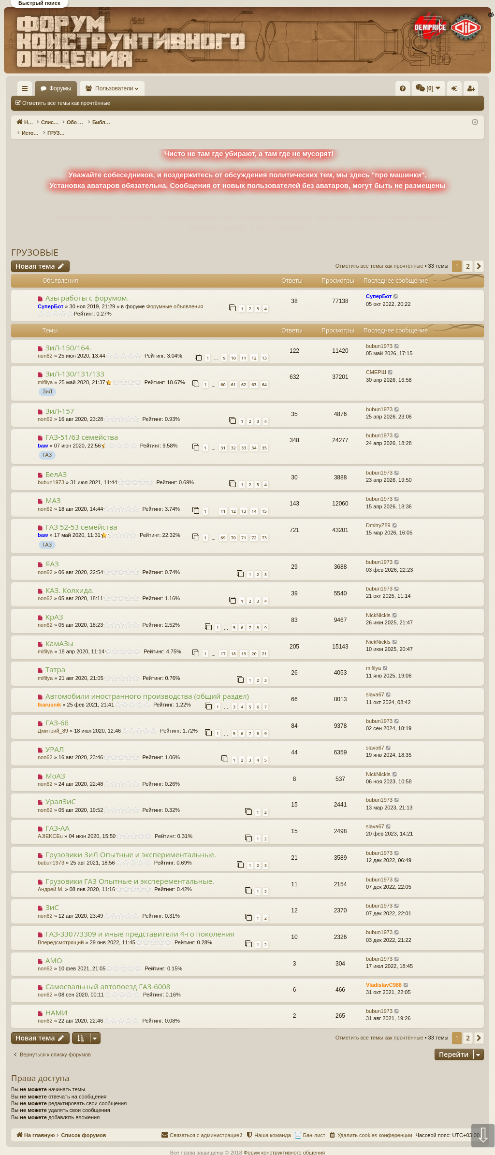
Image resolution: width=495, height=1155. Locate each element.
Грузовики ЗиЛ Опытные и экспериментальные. (130, 844)
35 (264, 437)
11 (243, 348)
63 (253, 374)
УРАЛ (54, 739)
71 (243, 527)
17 (222, 643)
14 (253, 501)
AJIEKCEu (50, 826)
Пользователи (142, 88)
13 (264, 348)
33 (243, 437)
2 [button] (468, 255)
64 (264, 374)
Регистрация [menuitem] (403, 90)
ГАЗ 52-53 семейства (81, 516)
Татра (55, 659)
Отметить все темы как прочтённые (66, 103)
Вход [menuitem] (387, 90)
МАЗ (53, 490)
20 (253, 643)
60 (222, 374)
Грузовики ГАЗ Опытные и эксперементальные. (129, 871)
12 (253, 348)
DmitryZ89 (378, 515)
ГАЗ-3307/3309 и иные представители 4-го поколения (139, 923)
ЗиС (52, 897)
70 (233, 527)
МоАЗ (55, 765)
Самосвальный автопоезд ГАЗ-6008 (108, 976)
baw (43, 435)
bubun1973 (379, 336)
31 (222, 437)
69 (222, 527)
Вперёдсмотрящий (61, 932)
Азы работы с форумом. (87, 287)
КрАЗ (54, 606)
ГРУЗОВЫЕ (34, 242)
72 (253, 527)
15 (264, 501)
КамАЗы (59, 633)
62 (243, 374)
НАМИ (56, 1002)
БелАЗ (56, 464)
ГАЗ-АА (57, 818)
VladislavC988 (384, 975)
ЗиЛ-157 (59, 400)
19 (243, 643)
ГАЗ (47, 445)
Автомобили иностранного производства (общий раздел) (147, 686)
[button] (479, 256)
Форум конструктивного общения (284, 1142)
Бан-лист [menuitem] (314, 1125)
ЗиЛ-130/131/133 (74, 363)
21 (264, 643)
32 (233, 437)
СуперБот (50, 296)
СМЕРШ (376, 362)
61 (233, 374)
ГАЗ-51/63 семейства (81, 427)
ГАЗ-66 (57, 712)
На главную (38, 88)
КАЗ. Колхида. (69, 580)
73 (264, 527)
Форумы (88, 88)
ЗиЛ (47, 381)
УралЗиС (60, 791)
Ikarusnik (49, 694)
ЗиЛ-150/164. (68, 337)
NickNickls (378, 605)
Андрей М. (51, 879)
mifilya (45, 372)
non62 (45, 345)
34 (253, 437)
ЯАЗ (52, 553)
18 (233, 643)
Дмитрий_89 (53, 720)
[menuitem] (257, 88)
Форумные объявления (175, 296)
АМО (53, 950)
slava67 (375, 684)
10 (233, 348)
